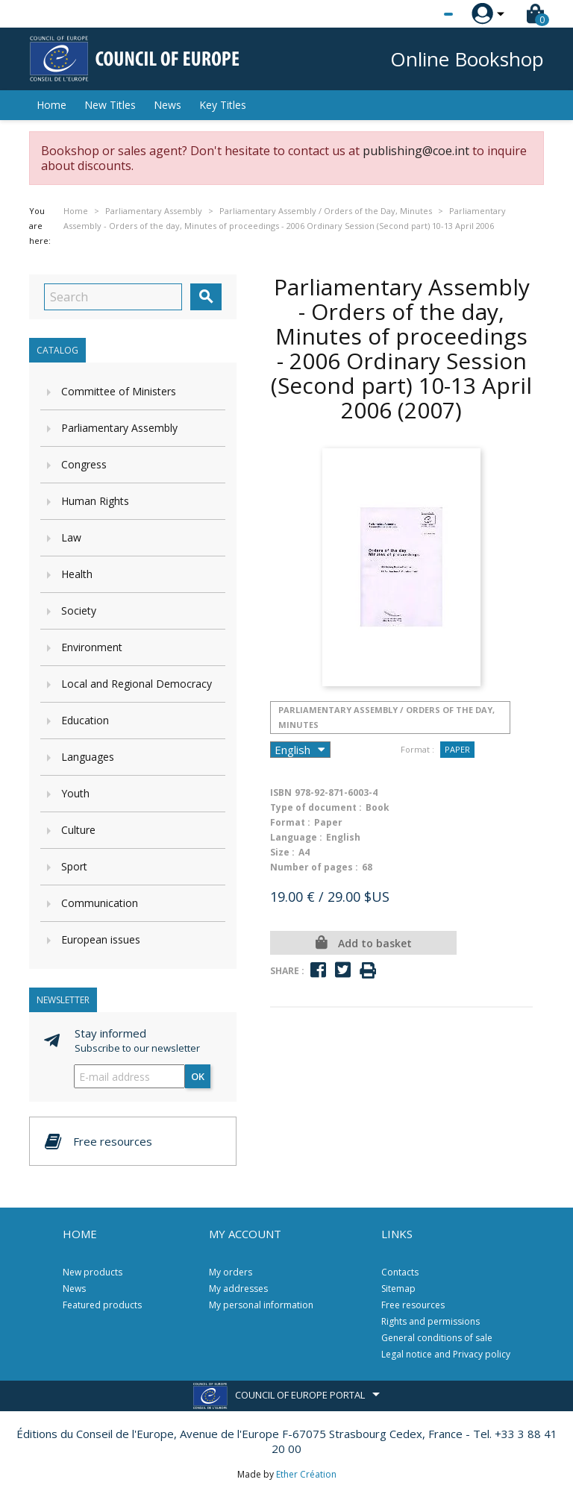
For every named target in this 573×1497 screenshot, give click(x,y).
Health (77, 574)
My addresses (238, 1288)
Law (71, 537)
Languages (87, 757)
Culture (78, 830)
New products (92, 1272)
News (167, 105)
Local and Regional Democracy (136, 684)
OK (197, 1076)
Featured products (102, 1305)
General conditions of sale (436, 1337)
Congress (84, 464)
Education (85, 720)
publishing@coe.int (416, 150)
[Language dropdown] (420, 14)
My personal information (261, 1305)
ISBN (281, 792)
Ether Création (306, 1474)
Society (78, 610)
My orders (230, 1272)
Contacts (400, 1272)
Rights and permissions (430, 1321)
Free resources (413, 1305)
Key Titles (222, 105)
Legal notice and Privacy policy (445, 1354)
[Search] (113, 296)
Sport (74, 866)
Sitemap (398, 1288)
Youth (75, 793)
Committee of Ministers (118, 391)
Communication (99, 903)
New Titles (110, 105)
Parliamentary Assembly (119, 428)
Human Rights (95, 501)
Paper (457, 749)
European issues (100, 939)
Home (51, 105)
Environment (91, 647)
